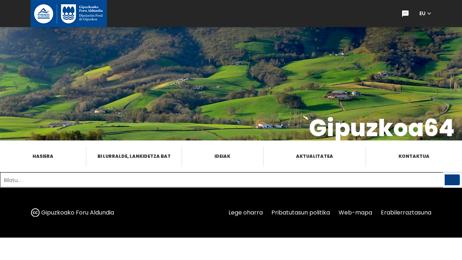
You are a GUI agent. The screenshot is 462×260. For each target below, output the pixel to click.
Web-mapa (355, 212)
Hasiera (42, 156)
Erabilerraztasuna (406, 212)
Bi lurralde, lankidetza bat (134, 156)
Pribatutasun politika (300, 212)
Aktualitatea (314, 156)
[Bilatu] (221, 179)
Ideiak (222, 156)
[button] (425, 13)
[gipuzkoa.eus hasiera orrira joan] (69, 13)
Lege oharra (245, 212)
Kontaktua (414, 156)
